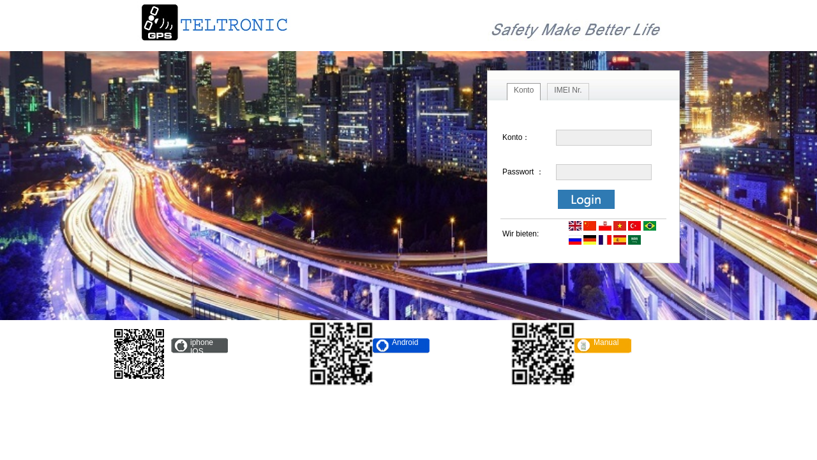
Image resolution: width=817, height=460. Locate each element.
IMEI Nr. (567, 90)
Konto (524, 90)
